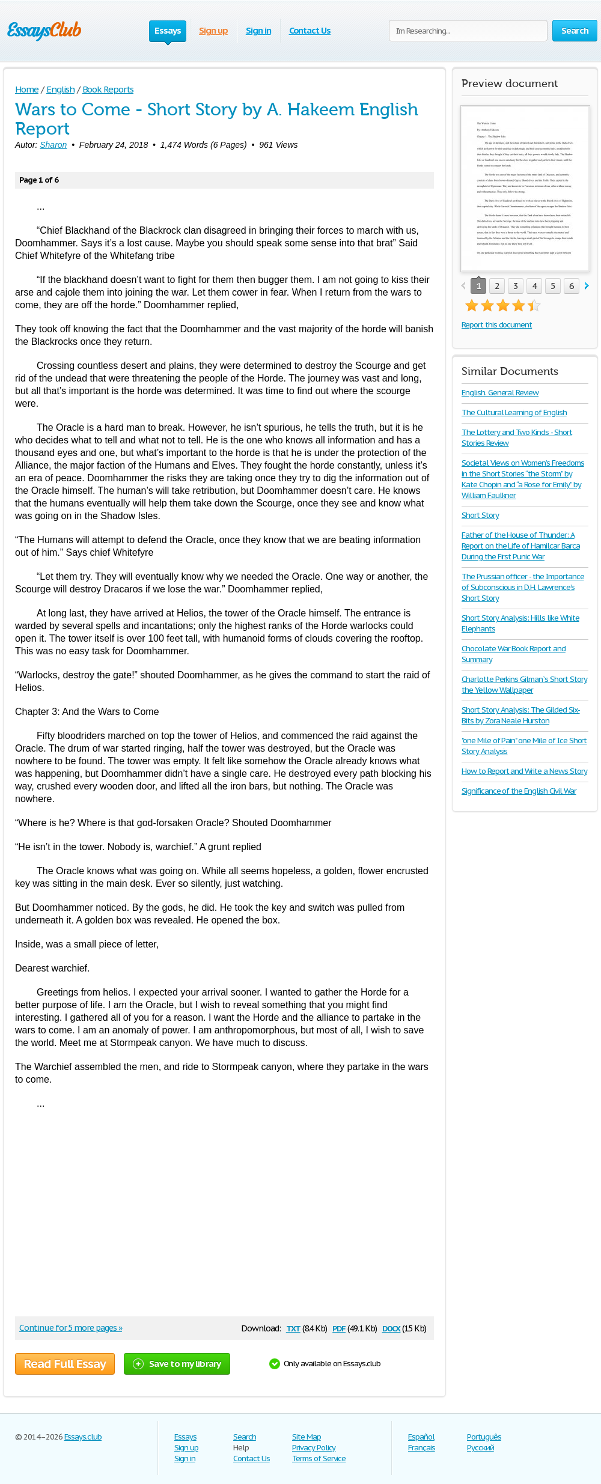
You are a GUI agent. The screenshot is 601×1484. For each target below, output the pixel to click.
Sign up (213, 30)
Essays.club (83, 1437)
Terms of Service (319, 1458)
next (587, 286)
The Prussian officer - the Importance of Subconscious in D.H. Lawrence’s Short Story (523, 587)
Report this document (497, 325)
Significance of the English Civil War (519, 791)
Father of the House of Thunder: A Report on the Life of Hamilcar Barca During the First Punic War (521, 546)
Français (421, 1448)
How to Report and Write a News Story (524, 771)
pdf (339, 1327)
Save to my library (177, 1363)
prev (463, 286)
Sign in (258, 30)
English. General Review (500, 393)
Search (244, 1437)
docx (391, 1327)
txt (293, 1327)
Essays (185, 1437)
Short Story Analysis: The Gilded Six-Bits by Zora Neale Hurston (521, 715)
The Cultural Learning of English (514, 412)
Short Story (480, 515)
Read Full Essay (65, 1364)
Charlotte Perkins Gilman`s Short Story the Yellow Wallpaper (524, 684)
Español (421, 1437)
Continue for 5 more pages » (70, 1327)
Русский (480, 1448)
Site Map (306, 1437)
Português (484, 1437)
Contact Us (310, 30)
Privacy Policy (313, 1448)
